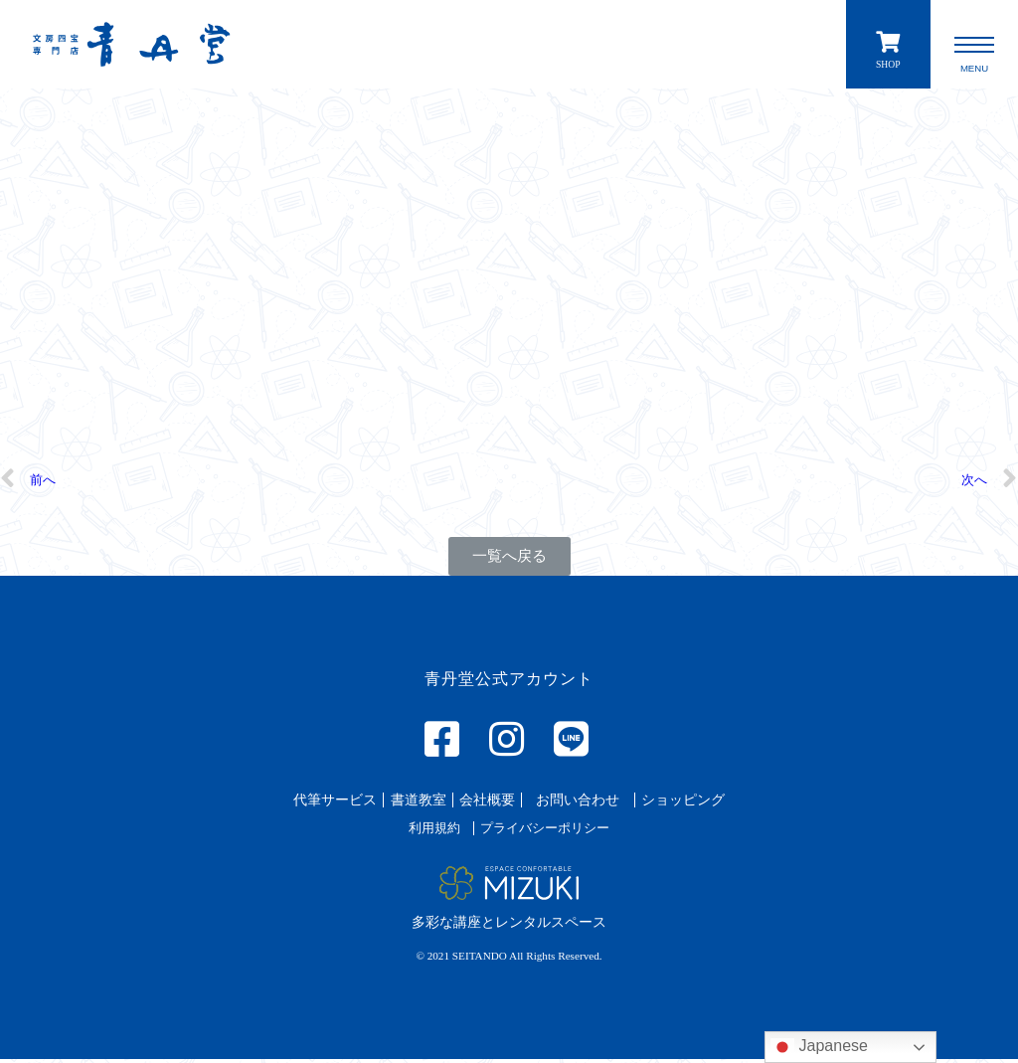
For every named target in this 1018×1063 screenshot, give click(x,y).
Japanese (819, 1047)
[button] (509, 561)
